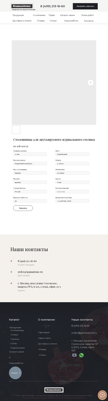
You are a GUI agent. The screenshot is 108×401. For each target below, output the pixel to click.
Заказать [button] (23, 208)
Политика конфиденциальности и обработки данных (41, 398)
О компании (46, 319)
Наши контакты (82, 319)
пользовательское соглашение (74, 398)
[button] (85, 6)
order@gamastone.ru (30, 272)
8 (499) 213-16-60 (52, 6)
